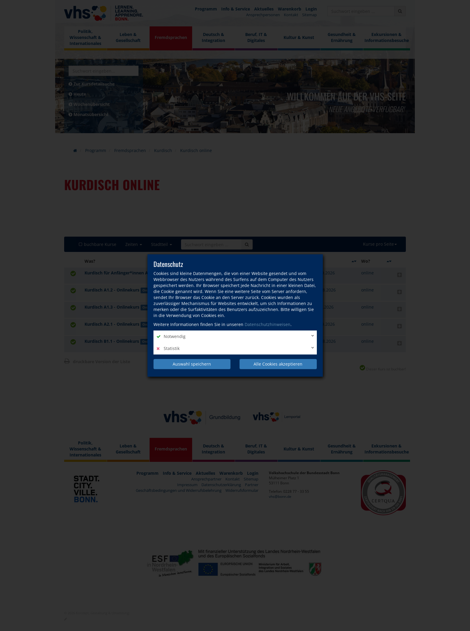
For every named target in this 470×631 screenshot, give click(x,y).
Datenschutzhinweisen (267, 324)
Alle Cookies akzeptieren (278, 364)
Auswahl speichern (192, 364)
